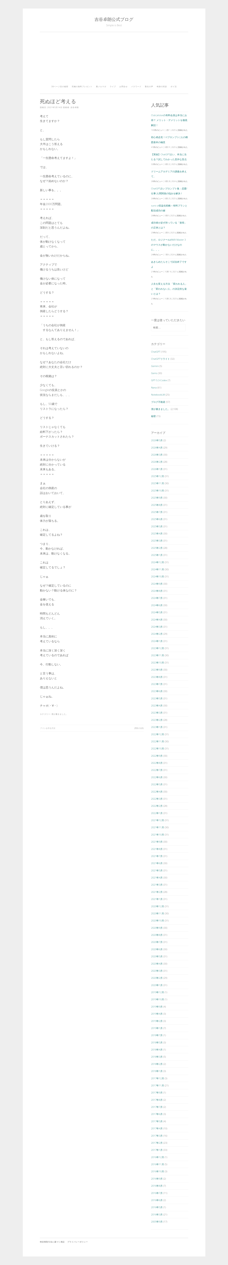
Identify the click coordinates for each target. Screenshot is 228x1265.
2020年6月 (157, 949)
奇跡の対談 (162, 86)
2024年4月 (157, 619)
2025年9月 (157, 497)
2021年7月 (157, 856)
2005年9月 (157, 1221)
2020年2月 (157, 977)
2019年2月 (157, 1021)
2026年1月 (157, 469)
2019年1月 (157, 1028)
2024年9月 (157, 583)
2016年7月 (157, 1193)
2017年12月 (157, 1078)
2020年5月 (157, 956)
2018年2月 (157, 1063)
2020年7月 (157, 942)
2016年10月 (157, 1171)
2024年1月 (157, 641)
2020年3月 (157, 970)
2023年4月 (157, 705)
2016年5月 (157, 1207)
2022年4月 (157, 791)
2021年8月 (157, 848)
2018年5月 (157, 1042)
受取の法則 (139, 728)
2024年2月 (157, 633)
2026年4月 (157, 447)
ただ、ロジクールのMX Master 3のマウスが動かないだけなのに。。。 (168, 244)
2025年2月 (157, 547)
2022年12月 (157, 734)
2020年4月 (157, 963)
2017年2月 (157, 1142)
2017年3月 (157, 1135)
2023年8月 (157, 676)
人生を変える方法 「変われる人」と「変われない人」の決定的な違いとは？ (169, 288)
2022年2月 (157, 805)
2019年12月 (157, 992)
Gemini (155, 366)
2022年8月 (157, 762)
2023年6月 (157, 691)
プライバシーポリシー (77, 1242)
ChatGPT (155, 351)
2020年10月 (157, 920)
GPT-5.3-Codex (159, 380)
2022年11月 (157, 741)
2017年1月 (157, 1149)
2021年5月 (157, 870)
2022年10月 (157, 748)
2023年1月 (157, 727)
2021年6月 (157, 863)
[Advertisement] (114, 60)
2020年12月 (157, 906)
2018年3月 (157, 1056)
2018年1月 (157, 1071)
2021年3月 (157, 884)
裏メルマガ (101, 86)
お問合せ (123, 86)
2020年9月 (157, 927)
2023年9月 (157, 669)
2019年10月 (157, 999)
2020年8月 (157, 934)
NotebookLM (158, 394)
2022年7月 (157, 770)
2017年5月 (157, 1121)
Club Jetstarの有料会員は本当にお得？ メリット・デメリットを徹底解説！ (169, 120)
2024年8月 (157, 590)
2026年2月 (157, 461)
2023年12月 (157, 648)
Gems (154, 373)
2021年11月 (157, 827)
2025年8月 (157, 504)
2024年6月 (157, 605)
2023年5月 (157, 698)
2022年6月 (157, 777)
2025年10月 (157, 490)
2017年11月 (157, 1085)
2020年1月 (157, 985)
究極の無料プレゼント (82, 86)
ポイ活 (174, 86)
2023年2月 (157, 719)
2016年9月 (157, 1178)
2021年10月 (157, 834)
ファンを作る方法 (47, 728)
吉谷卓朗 (74, 107)
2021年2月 (157, 891)
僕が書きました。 (59, 714)
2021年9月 (157, 841)
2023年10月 (157, 662)
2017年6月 (157, 1114)
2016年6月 (157, 1200)
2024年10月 (157, 576)
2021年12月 (157, 820)
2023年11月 (157, 655)
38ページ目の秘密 (59, 86)
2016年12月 (157, 1157)
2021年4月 (157, 877)
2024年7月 (157, 597)
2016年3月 (157, 1214)
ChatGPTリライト (160, 358)
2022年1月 (157, 813)
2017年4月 (157, 1128)
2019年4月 (157, 1013)
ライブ (113, 86)
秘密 (153, 416)
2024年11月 (157, 569)
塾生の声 (149, 86)
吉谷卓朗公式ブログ (114, 19)
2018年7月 (157, 1035)
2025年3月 (157, 540)
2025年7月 (157, 512)
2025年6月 (157, 519)
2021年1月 (157, 899)
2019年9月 (157, 1006)
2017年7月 (157, 1106)
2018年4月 (157, 1049)
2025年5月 (157, 526)
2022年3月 (157, 798)
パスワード (136, 86)
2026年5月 (157, 440)
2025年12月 (157, 476)
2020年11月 (157, 913)
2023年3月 (157, 712)
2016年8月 (157, 1185)
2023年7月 (157, 684)
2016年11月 (157, 1164)
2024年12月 (157, 562)
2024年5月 (157, 612)
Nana (154, 387)
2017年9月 (157, 1092)
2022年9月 (157, 755)
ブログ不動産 (158, 401)
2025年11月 (157, 483)
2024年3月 (157, 626)
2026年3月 (157, 454)
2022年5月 (157, 784)
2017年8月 (157, 1099)
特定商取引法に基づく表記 (52, 1242)
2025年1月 (157, 555)
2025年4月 (157, 533)
